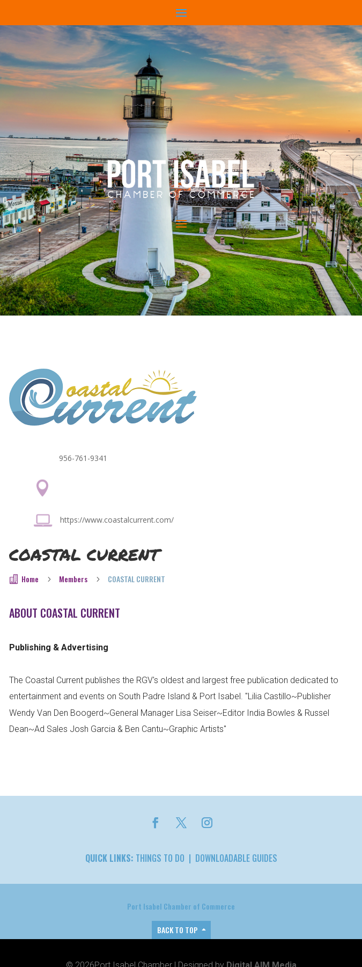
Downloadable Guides (236, 858)
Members (73, 578)
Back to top (177, 929)
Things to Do (160, 858)
